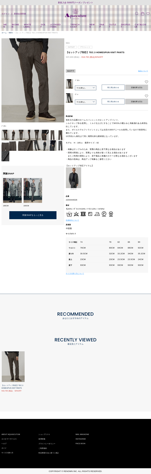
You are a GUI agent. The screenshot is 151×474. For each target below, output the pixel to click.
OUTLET (112, 25)
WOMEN (15, 25)
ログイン (6, 14)
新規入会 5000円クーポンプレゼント (75, 2)
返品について (143, 71)
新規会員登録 (20, 14)
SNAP (102, 25)
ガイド (3, 448)
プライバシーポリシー (46, 443)
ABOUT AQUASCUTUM (10, 434)
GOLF (43, 25)
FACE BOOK (81, 443)
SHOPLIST (125, 25)
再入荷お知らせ (113, 87)
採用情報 (41, 439)
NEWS (92, 25)
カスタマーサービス (9, 439)
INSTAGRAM (81, 439)
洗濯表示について (72, 220)
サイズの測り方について (75, 273)
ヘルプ (3, 443)
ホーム (4, 33)
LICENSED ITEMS (55, 25)
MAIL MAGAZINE (82, 434)
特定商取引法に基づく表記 (48, 453)
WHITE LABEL (27, 25)
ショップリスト (44, 434)
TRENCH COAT (74, 25)
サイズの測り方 (7, 453)
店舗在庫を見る (137, 87)
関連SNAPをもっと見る (33, 215)
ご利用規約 (42, 448)
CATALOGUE (140, 25)
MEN (5, 25)
